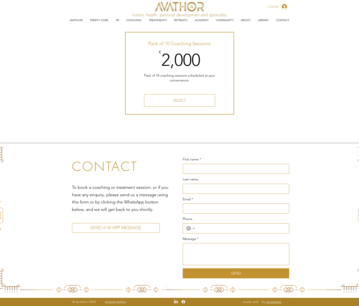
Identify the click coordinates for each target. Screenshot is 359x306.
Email (188, 199)
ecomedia (273, 302)
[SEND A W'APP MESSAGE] (116, 228)
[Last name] (234, 189)
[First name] (234, 169)
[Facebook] (183, 302)
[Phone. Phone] (240, 228)
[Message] (236, 254)
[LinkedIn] (176, 302)
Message (191, 239)
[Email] (234, 208)
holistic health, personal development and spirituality (179, 15)
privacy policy (115, 301)
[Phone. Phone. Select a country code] (190, 228)
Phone (187, 219)
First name (192, 159)
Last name (190, 179)
